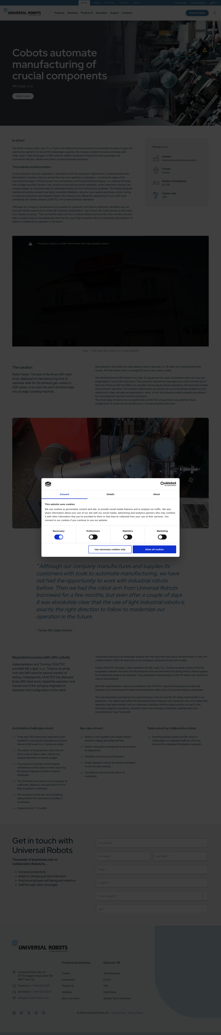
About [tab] (156, 494)
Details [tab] (110, 494)
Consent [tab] (64, 494)
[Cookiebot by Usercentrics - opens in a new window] (162, 484)
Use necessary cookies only (110, 549)
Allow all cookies (154, 549)
